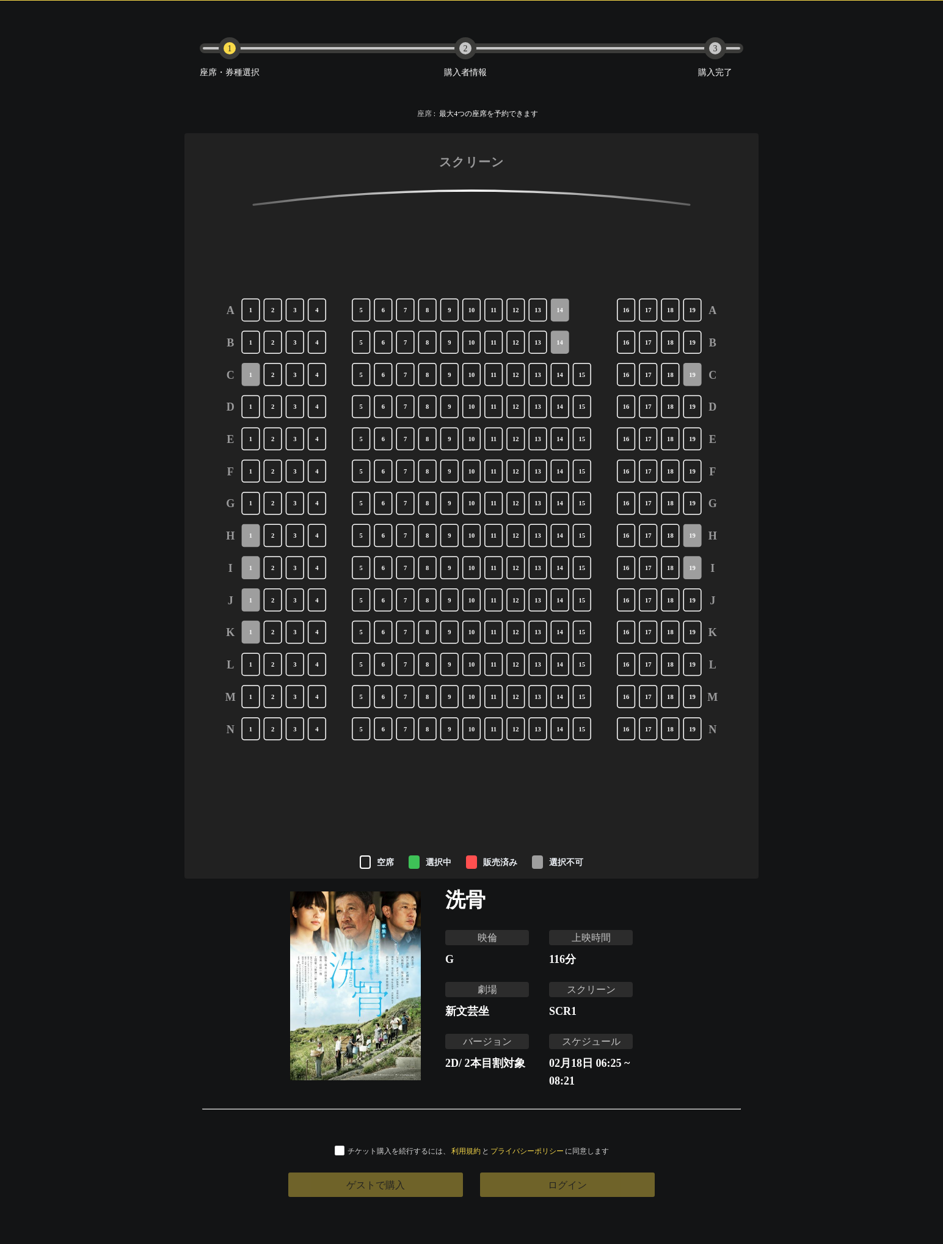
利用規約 (466, 1150)
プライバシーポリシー (527, 1150)
